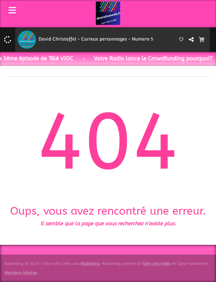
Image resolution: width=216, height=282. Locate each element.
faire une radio (156, 263)
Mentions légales (21, 272)
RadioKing (90, 263)
